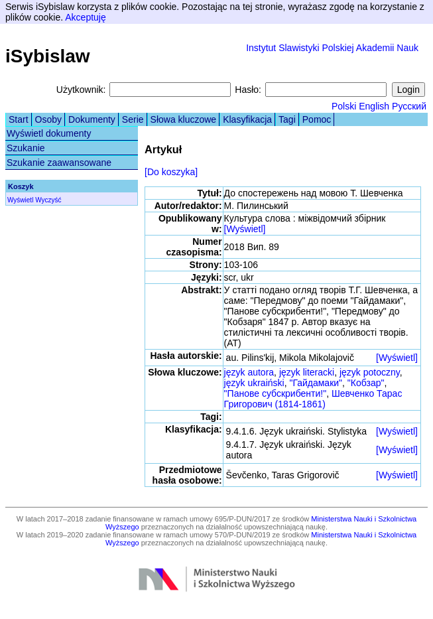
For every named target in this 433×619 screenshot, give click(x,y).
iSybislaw (47, 56)
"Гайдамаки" (315, 383)
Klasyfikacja (247, 119)
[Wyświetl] (245, 229)
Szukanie (26, 148)
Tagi (287, 119)
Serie (133, 119)
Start (19, 119)
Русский (409, 106)
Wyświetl (20, 200)
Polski (344, 106)
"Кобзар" (366, 383)
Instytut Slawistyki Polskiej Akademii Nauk (332, 47)
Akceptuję (85, 17)
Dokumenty (91, 119)
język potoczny (370, 372)
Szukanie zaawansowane (59, 162)
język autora (249, 372)
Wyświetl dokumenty (49, 133)
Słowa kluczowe (184, 119)
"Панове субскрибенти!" (275, 393)
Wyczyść (48, 200)
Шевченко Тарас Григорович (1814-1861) (313, 398)
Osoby (48, 119)
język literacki (306, 372)
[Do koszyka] (171, 172)
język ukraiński (254, 383)
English (374, 106)
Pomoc (317, 119)
